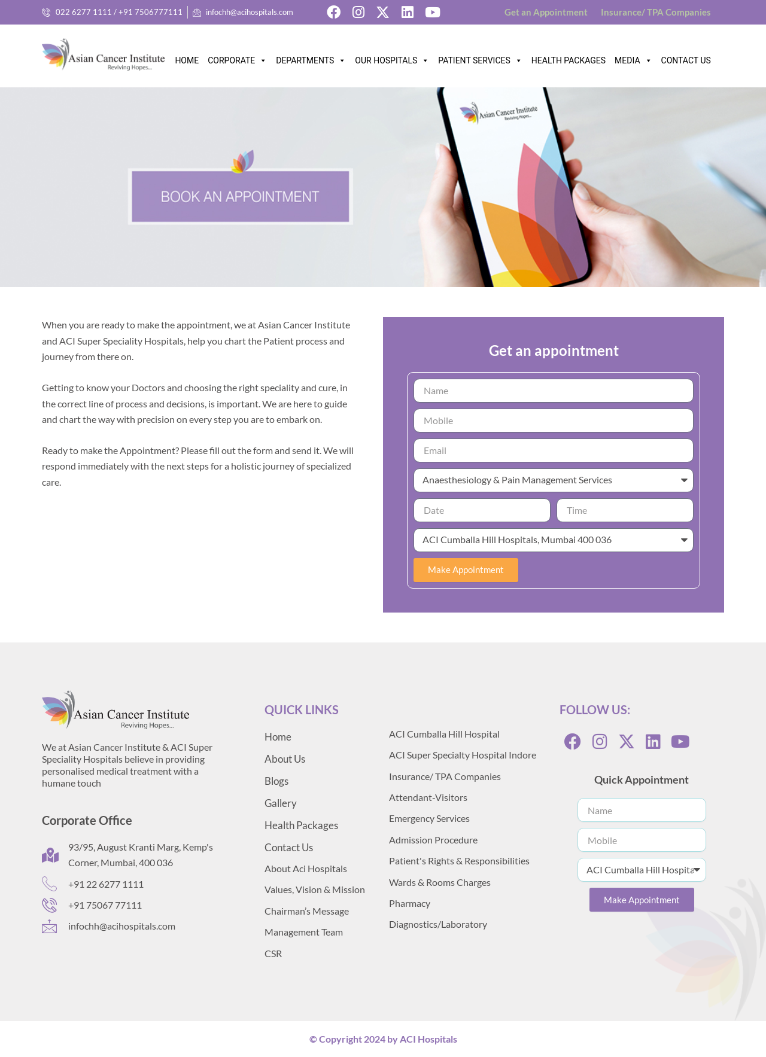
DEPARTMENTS (311, 57)
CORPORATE (237, 57)
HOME (187, 60)
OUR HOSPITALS (392, 57)
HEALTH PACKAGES (568, 60)
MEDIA (633, 57)
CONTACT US (686, 60)
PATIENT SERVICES (480, 57)
